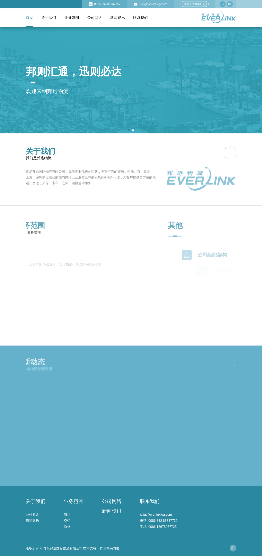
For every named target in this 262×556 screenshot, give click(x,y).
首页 (29, 18)
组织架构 (32, 520)
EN (222, 4)
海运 (67, 514)
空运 (67, 520)
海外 (67, 527)
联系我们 (140, 18)
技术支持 (89, 548)
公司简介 (32, 514)
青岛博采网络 (109, 548)
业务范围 (71, 18)
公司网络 (94, 18)
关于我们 (48, 18)
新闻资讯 (117, 18)
